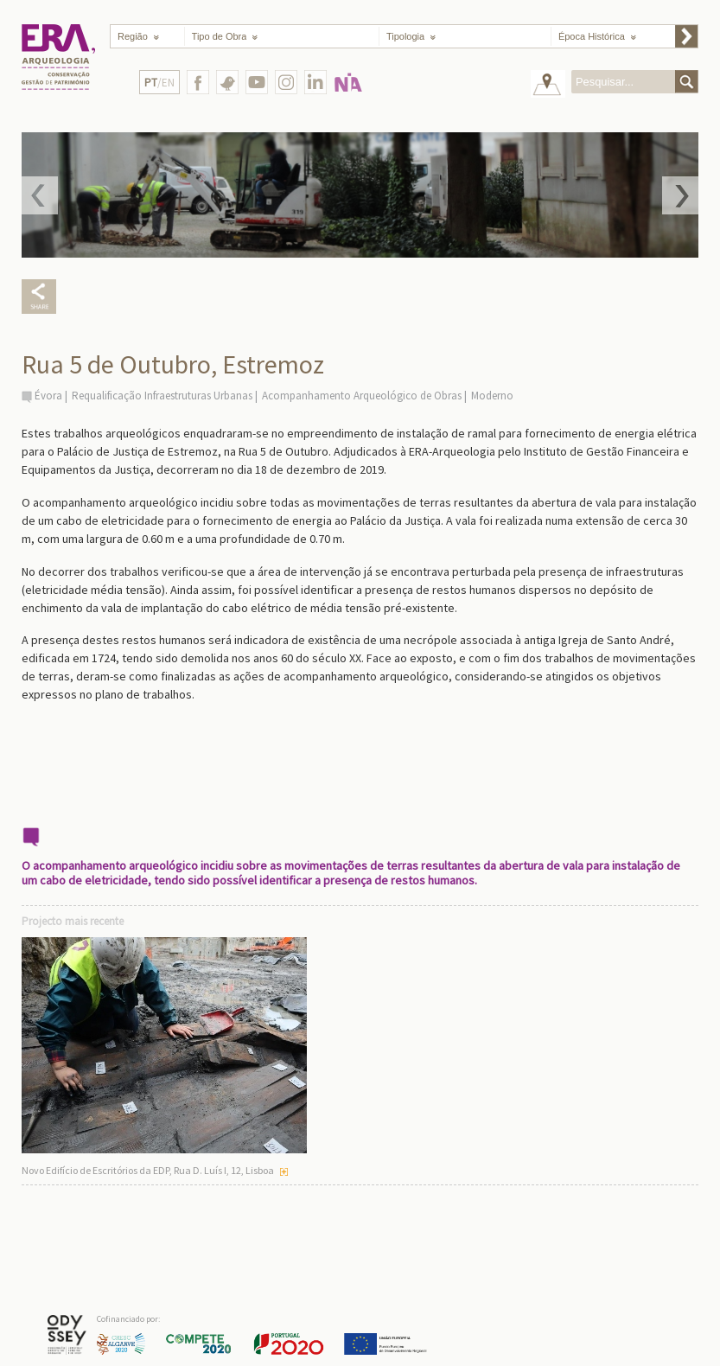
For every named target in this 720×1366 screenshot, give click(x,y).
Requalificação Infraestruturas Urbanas (162, 395)
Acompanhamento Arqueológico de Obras (362, 395)
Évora (48, 395)
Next (680, 195)
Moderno (492, 395)
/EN (159, 82)
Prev (40, 195)
